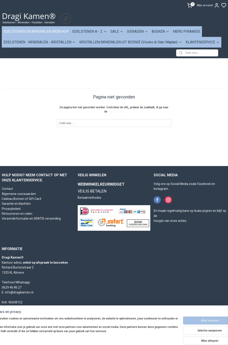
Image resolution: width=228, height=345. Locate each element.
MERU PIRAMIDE (186, 31)
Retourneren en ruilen (17, 213)
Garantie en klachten (16, 203)
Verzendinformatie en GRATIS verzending (31, 218)
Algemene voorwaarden (19, 194)
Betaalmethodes (89, 197)
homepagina (115, 111)
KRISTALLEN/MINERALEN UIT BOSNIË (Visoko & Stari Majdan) (130, 42)
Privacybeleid (11, 209)
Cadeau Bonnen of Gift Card (21, 199)
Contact (7, 189)
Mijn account (208, 5)
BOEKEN (160, 31)
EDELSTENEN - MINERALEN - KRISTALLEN (40, 42)
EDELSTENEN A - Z (89, 31)
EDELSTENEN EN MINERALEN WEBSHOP (36, 31)
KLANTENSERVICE (203, 42)
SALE (116, 31)
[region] (84, 329)
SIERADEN (137, 31)
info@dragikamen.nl (19, 292)
